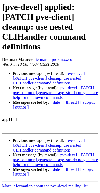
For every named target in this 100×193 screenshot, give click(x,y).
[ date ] (56, 102)
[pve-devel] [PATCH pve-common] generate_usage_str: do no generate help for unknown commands (55, 93)
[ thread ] (71, 102)
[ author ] (21, 107)
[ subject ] (88, 102)
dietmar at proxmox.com (55, 59)
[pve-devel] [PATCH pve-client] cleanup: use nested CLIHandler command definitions (49, 78)
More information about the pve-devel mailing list (45, 188)
